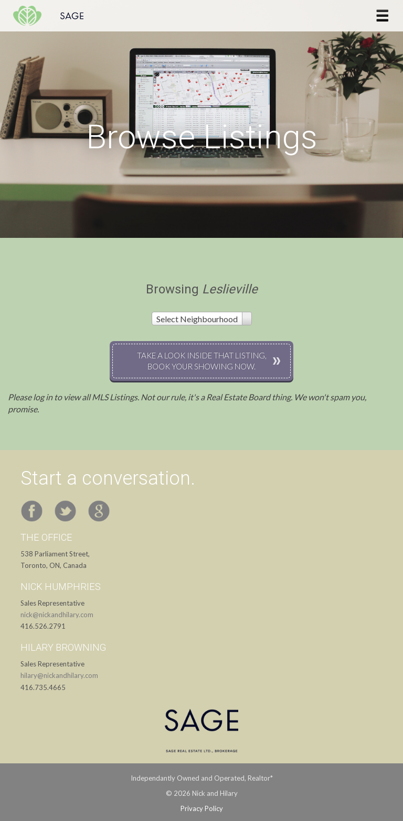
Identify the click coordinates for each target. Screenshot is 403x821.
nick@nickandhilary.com (56, 614)
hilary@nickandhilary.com (59, 675)
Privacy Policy (202, 808)
